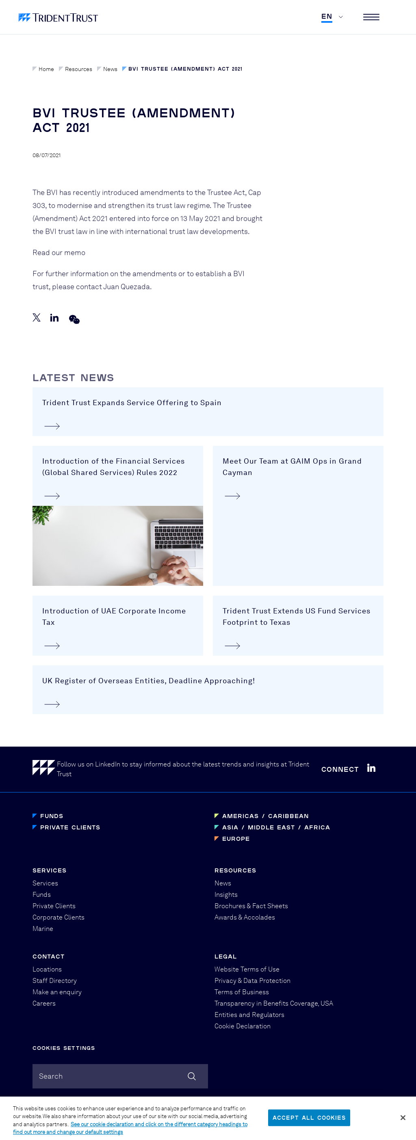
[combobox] (120, 1076)
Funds (51, 815)
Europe (236, 838)
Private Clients (70, 827)
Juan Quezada (126, 293)
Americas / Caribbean (265, 815)
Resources (75, 69)
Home (43, 69)
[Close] (403, 1122)
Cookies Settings (63, 1048)
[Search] (192, 1076)
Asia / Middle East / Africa (276, 827)
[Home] (44, 769)
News (107, 69)
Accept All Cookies (309, 1121)
